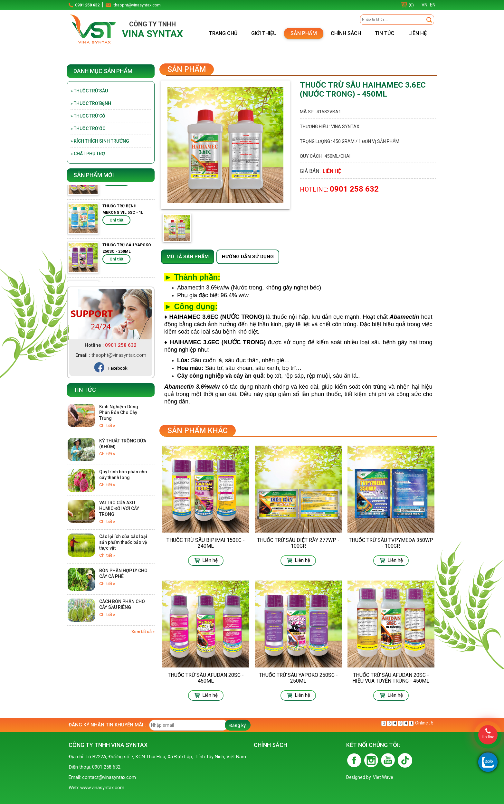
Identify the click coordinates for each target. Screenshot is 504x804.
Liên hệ (417, 33)
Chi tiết (116, 185)
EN (432, 4)
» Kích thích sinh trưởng (100, 141)
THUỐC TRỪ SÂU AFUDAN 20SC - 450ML (206, 678)
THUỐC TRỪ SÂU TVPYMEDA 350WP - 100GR (391, 543)
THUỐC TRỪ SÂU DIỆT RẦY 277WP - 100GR (298, 543)
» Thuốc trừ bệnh (91, 103)
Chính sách (346, 33)
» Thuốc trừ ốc (88, 128)
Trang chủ (223, 33)
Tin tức (385, 33)
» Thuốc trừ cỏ (88, 115)
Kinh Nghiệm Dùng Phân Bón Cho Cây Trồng (118, 412)
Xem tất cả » (143, 631)
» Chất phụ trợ (88, 153)
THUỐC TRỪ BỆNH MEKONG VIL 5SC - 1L (122, 213)
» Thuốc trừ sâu (89, 90)
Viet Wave (383, 777)
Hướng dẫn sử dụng (248, 257)
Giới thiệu (264, 33)
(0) (411, 5)
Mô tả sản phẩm (187, 257)
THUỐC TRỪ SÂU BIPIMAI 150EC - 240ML (205, 543)
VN (424, 4)
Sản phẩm (303, 33)
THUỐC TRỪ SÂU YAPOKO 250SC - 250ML (126, 252)
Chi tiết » (107, 425)
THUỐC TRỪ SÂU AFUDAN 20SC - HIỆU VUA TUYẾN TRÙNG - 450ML (390, 678)
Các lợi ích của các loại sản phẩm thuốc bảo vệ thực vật (123, 542)
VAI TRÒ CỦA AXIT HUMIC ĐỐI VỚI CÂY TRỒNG (119, 508)
